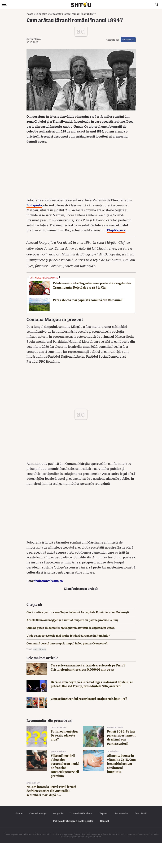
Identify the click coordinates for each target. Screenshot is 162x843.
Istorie (19, 813)
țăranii (42, 649)
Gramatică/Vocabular (81, 813)
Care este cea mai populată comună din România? (87, 300)
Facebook (128, 39)
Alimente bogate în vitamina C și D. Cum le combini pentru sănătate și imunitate (121, 764)
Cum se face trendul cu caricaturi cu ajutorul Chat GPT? (89, 699)
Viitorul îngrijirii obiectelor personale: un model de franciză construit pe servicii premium (65, 766)
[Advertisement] (81, 171)
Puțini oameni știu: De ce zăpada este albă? (64, 735)
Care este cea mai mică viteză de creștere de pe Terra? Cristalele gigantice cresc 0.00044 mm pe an (88, 667)
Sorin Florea (34, 39)
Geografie (58, 813)
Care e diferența (37, 813)
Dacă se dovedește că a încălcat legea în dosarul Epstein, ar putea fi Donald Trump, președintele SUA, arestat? (92, 684)
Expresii (103, 813)
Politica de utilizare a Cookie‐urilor (73, 821)
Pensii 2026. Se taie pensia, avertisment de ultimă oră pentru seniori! (121, 737)
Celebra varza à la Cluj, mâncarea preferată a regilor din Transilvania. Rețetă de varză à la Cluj (92, 285)
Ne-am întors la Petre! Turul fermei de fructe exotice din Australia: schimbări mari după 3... (51, 791)
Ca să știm (41, 13)
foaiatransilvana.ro (48, 581)
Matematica (121, 813)
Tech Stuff (140, 813)
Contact (104, 821)
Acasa (30, 13)
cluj (35, 649)
